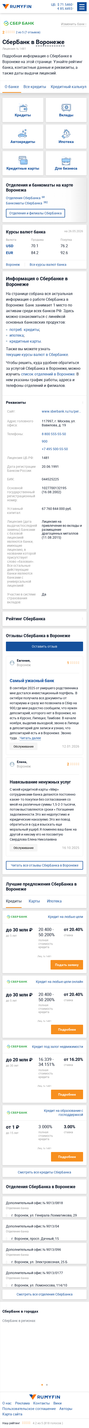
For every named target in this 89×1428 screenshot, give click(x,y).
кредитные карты (25, 341)
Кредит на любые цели (65, 917)
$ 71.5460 (64, 5)
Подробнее (67, 1029)
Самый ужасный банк (32, 680)
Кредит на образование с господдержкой (63, 1113)
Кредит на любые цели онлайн (59, 982)
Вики (57, 1403)
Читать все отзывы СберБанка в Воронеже (44, 865)
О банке (12, 86)
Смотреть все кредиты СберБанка (44, 1172)
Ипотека (54, 901)
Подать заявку (67, 965)
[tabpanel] (42, 1317)
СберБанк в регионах (18, 1321)
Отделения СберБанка (25, 198)
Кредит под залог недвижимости (57, 1047)
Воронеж (13, 265)
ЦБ (53, 5)
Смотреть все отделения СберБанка (45, 1294)
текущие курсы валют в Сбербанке (37, 354)
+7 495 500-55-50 (55, 449)
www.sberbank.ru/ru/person (62, 411)
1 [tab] (42, 1384)
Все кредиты (34, 86)
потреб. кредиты (24, 329)
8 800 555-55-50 (54, 434)
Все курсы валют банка (48, 265)
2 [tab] (47, 1384)
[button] (44, 402)
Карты (34, 901)
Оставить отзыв (44, 646)
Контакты (41, 1403)
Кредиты (14, 901)
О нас (7, 1403)
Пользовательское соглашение (29, 1408)
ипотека (16, 335)
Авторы (65, 1408)
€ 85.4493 (64, 9)
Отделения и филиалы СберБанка (35, 213)
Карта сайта (12, 1414)
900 (44, 441)
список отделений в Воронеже (48, 374)
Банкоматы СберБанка (27, 203)
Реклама (22, 1403)
